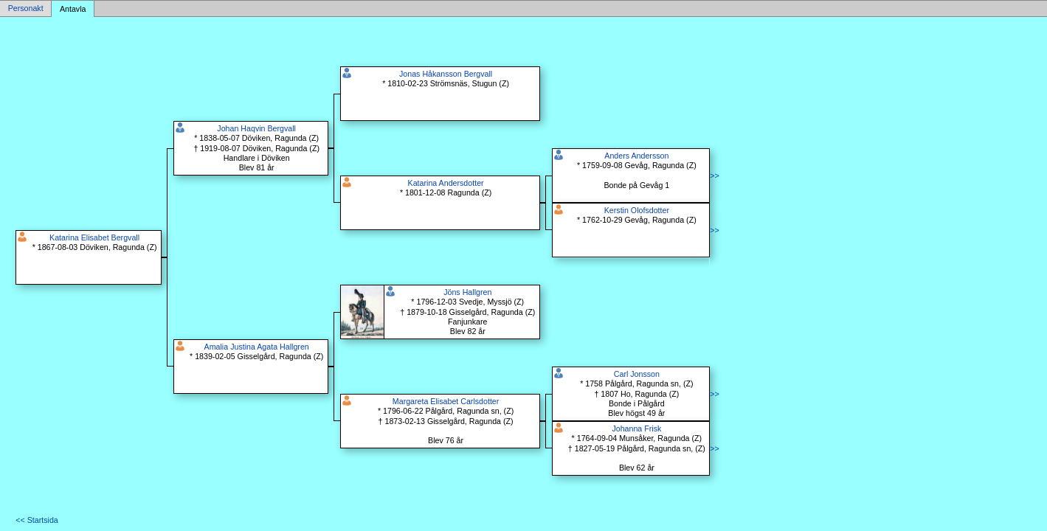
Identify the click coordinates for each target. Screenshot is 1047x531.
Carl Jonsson (637, 373)
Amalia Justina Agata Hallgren (256, 346)
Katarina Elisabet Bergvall (94, 237)
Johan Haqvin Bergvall (256, 128)
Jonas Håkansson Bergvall (445, 73)
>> (714, 175)
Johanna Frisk (636, 428)
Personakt (26, 8)
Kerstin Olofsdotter (636, 210)
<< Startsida (36, 520)
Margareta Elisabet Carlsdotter (446, 401)
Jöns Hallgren (467, 292)
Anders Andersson (636, 155)
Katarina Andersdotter (446, 182)
